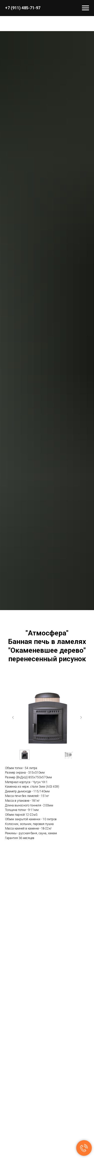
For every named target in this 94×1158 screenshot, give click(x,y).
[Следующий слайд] (81, 717)
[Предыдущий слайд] (13, 717)
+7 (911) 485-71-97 (22, 8)
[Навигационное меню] (85, 8)
